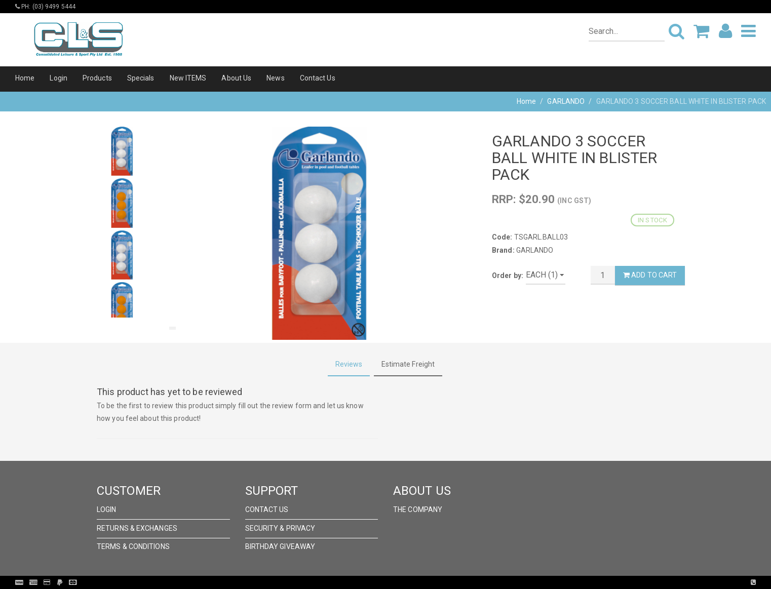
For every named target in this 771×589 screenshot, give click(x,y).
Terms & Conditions (133, 546)
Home (24, 78)
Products (97, 78)
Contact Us (317, 78)
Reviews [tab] (349, 364)
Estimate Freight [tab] (408, 364)
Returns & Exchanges (137, 528)
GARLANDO (566, 101)
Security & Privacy (280, 528)
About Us (236, 78)
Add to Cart (650, 275)
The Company (417, 509)
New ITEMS (188, 78)
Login (58, 78)
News (275, 78)
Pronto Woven (406, 582)
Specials (141, 78)
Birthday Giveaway (280, 546)
